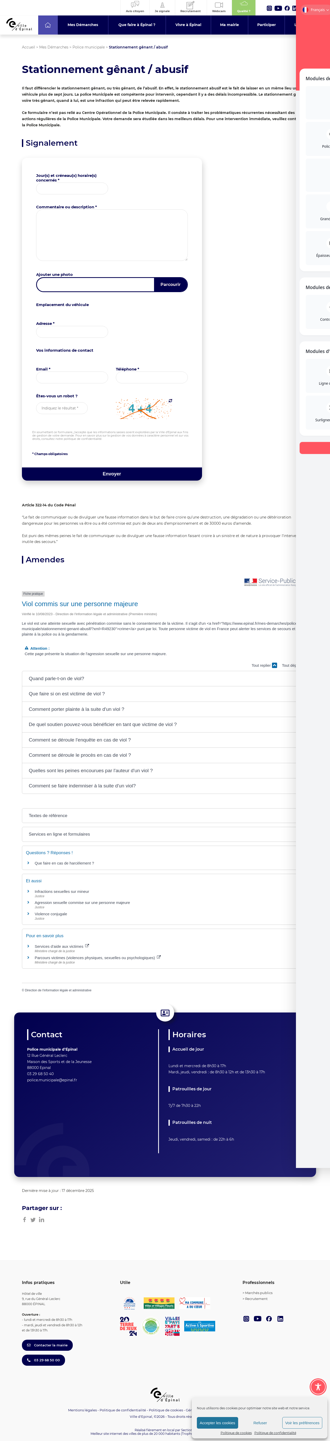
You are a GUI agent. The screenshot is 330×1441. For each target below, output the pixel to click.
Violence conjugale (51, 914)
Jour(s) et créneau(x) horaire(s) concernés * (66, 178)
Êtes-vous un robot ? (57, 395)
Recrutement (256, 1299)
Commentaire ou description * (66, 206)
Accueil (28, 47)
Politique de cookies (236, 1433)
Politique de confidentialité (275, 1433)
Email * (43, 369)
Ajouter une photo (54, 274)
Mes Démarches (53, 47)
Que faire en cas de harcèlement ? (64, 863)
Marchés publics (258, 1293)
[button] (165, 678)
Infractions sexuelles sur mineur (62, 891)
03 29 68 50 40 (40, 1074)
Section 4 (188, 1430)
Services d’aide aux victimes (62, 946)
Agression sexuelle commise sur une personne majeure (82, 902)
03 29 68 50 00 (43, 1360)
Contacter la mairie (47, 1345)
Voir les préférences (302, 1423)
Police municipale (89, 47)
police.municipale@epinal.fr (52, 1080)
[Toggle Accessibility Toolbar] (318, 1385)
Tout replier (264, 665)
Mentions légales (82, 1410)
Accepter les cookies (217, 1423)
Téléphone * (127, 369)
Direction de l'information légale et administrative (58, 990)
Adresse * (45, 323)
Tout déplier (295, 665)
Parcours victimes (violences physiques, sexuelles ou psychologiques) (98, 958)
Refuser (260, 1423)
